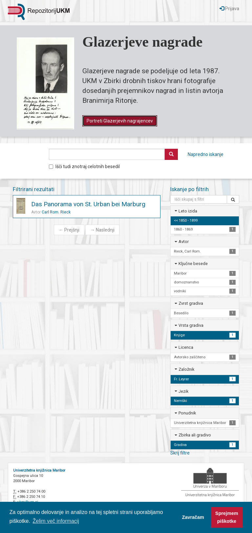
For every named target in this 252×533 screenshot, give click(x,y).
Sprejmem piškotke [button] (226, 517)
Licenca (185, 347)
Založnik (186, 369)
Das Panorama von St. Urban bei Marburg (88, 204)
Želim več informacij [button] (56, 521)
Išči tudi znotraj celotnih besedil (84, 166)
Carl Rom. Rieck (56, 212)
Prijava (229, 8)
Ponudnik (187, 413)
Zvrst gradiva (190, 303)
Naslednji (102, 230)
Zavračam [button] (193, 517)
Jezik (183, 391)
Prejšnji (69, 230)
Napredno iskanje (205, 154)
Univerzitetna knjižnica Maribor (39, 470)
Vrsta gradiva (190, 325)
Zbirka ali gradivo (194, 435)
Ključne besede (193, 263)
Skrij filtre (180, 452)
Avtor (183, 241)
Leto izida (187, 211)
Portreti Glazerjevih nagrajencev (120, 120)
